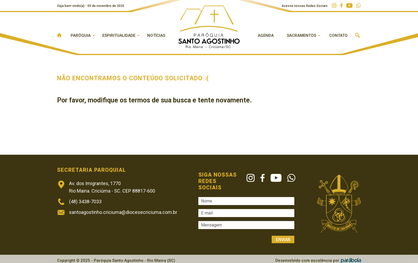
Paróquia (81, 35)
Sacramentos (301, 35)
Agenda (266, 35)
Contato (338, 35)
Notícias (156, 35)
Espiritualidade (118, 35)
